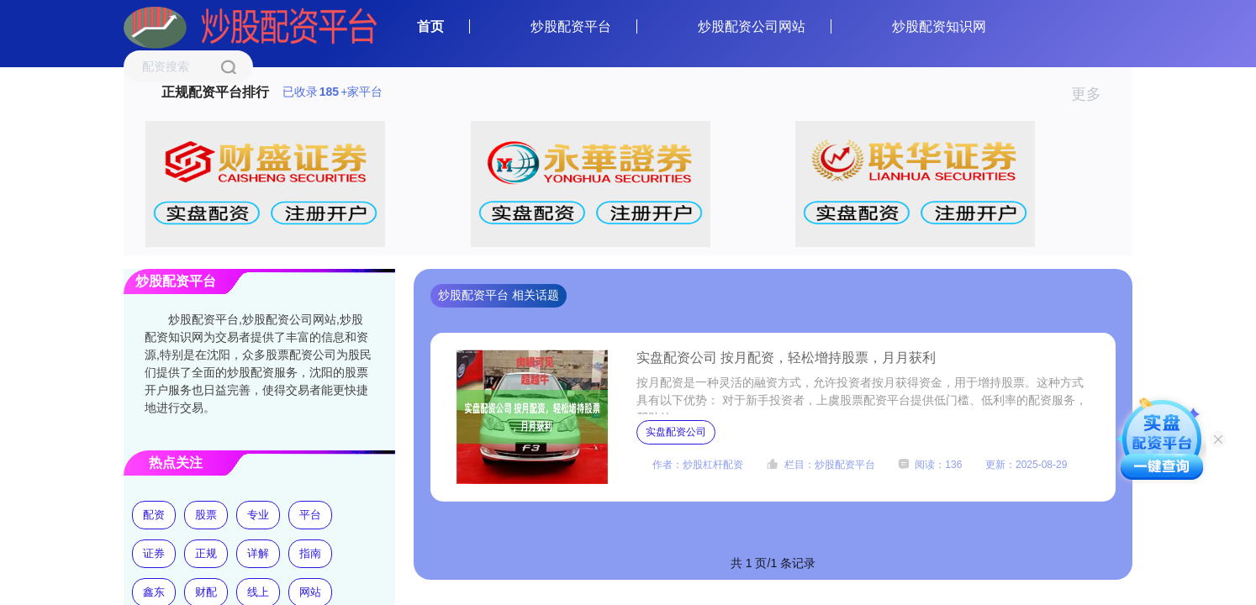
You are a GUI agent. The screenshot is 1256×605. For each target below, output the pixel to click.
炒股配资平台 (570, 26)
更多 (1093, 94)
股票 (206, 514)
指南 (310, 553)
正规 (206, 553)
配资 (154, 514)
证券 (154, 553)
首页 (430, 26)
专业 (258, 514)
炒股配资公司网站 (751, 26)
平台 (310, 514)
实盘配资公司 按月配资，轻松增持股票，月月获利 (786, 357)
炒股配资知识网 (939, 26)
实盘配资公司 (676, 432)
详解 (258, 553)
